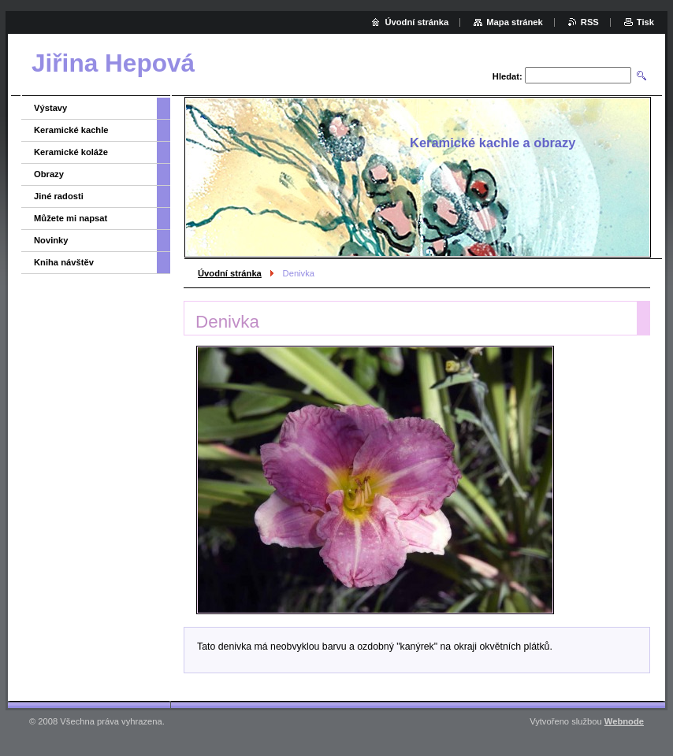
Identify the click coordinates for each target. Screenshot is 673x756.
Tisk (645, 22)
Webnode (624, 721)
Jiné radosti (59, 196)
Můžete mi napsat (70, 218)
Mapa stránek (514, 22)
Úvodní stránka (230, 273)
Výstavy (50, 108)
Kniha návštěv (64, 262)
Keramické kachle (71, 130)
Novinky (51, 240)
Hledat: (507, 76)
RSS (590, 22)
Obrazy (49, 174)
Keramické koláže (71, 152)
